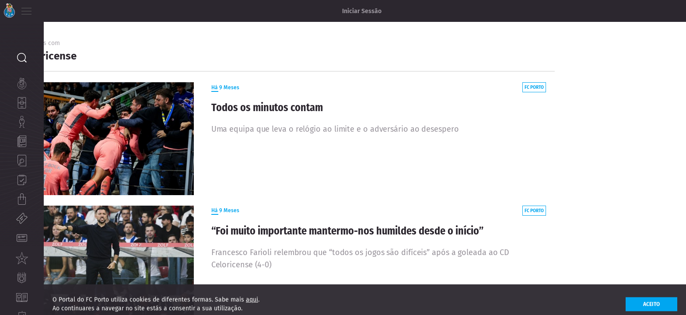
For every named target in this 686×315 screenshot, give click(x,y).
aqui (252, 305)
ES (74, 9)
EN (62, 9)
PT (49, 9)
